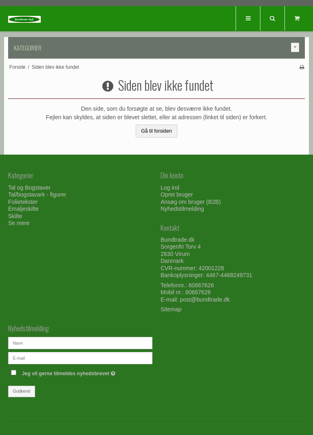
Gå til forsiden (156, 131)
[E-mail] (80, 357)
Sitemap (171, 309)
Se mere (19, 223)
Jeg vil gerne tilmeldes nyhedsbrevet (87, 371)
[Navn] (80, 342)
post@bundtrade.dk (204, 299)
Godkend (22, 391)
